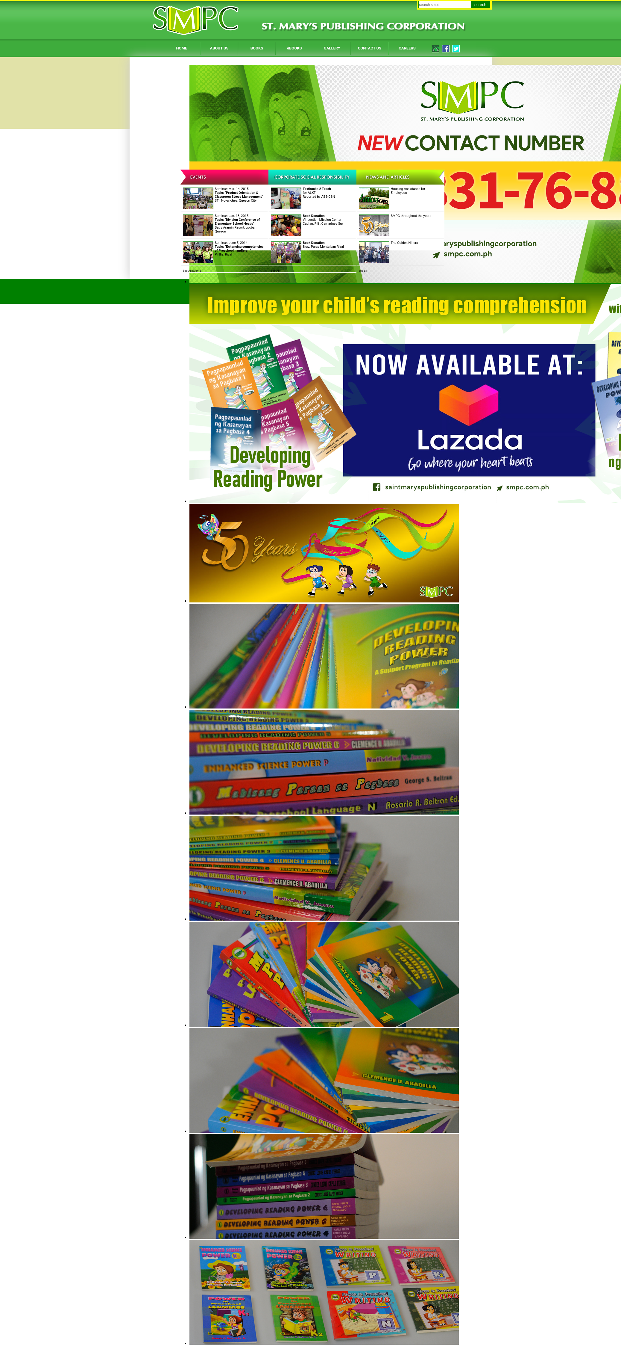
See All (275, 270)
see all (363, 270)
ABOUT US (219, 48)
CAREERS (407, 48)
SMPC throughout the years (411, 216)
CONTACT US (369, 48)
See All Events (192, 270)
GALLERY (332, 48)
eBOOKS (294, 48)
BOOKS (256, 48)
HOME (181, 48)
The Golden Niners (404, 243)
